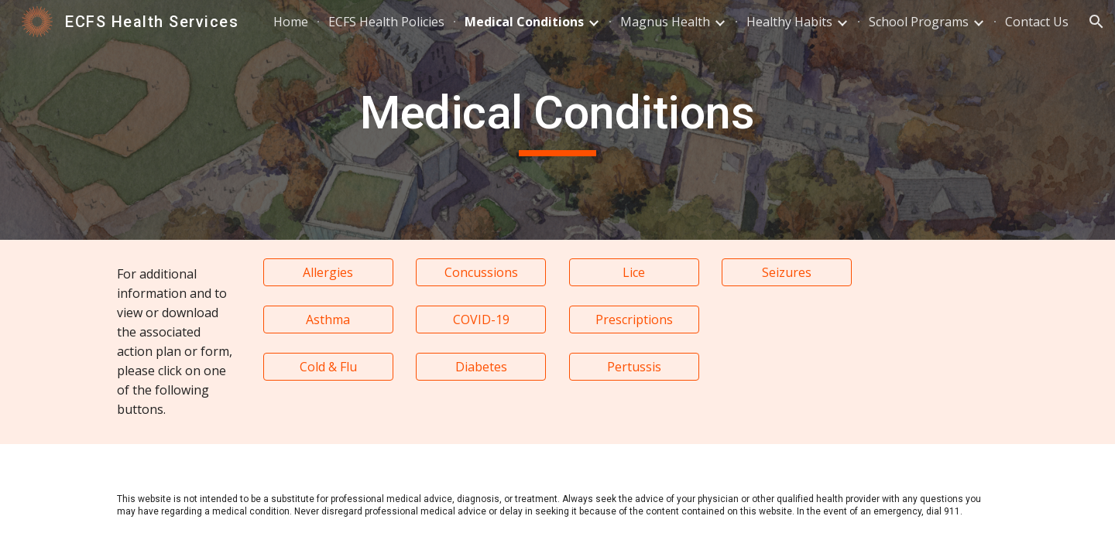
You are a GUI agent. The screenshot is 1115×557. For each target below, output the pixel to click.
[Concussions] (481, 272)
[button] (1096, 21)
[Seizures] (786, 272)
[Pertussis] (634, 367)
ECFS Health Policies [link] (386, 21)
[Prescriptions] (634, 319)
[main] (557, 119)
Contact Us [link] (1037, 21)
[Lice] (634, 272)
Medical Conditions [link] (524, 21)
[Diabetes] (481, 367)
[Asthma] (328, 319)
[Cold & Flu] (328, 367)
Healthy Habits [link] (789, 21)
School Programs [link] (919, 21)
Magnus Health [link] (665, 21)
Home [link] (290, 21)
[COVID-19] (481, 319)
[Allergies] (328, 272)
